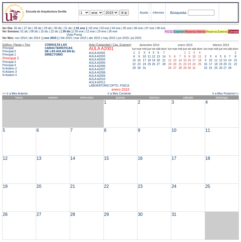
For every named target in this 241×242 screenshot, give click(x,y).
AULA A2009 (97, 75)
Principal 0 (9, 51)
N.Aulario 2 (9, 68)
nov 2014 (21, 37)
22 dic (54, 31)
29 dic (48, 28)
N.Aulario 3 (9, 71)
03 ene (105, 28)
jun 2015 (123, 37)
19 (153, 60)
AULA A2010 (97, 79)
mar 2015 (80, 37)
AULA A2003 (97, 56)
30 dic (58, 28)
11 (149, 56)
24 (144, 64)
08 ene (161, 28)
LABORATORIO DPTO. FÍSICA (109, 85)
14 (164, 56)
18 (149, 60)
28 (164, 64)
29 (134, 67)
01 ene (80, 28)
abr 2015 (94, 37)
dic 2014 (34, 37)
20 (158, 60)
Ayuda (144, 12)
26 (153, 64)
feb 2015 (66, 37)
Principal (8, 48)
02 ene (93, 28)
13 (158, 56)
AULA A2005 (97, 62)
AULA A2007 (97, 69)
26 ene (112, 31)
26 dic (17, 28)
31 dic (68, 28)
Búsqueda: (178, 13)
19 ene (101, 31)
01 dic (24, 31)
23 (139, 64)
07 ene (149, 28)
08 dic (34, 31)
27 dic (28, 28)
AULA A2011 (97, 82)
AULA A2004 (97, 59)
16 (139, 60)
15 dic (44, 31)
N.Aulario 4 (9, 74)
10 (144, 56)
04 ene (116, 28)
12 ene (90, 31)
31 (144, 67)
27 (158, 64)
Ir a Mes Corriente (119, 93)
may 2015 (109, 37)
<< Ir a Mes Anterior (15, 93)
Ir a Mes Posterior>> (225, 93)
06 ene (138, 28)
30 (139, 67)
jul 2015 (136, 37)
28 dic (38, 28)
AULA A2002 (97, 52)
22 (134, 64)
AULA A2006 (97, 66)
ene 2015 (50, 37)
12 (153, 56)
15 (134, 60)
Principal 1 (9, 54)
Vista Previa (42, 34)
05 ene (127, 28)
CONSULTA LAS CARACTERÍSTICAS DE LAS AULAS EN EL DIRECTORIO (60, 49)
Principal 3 (9, 61)
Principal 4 (9, 65)
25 (149, 64)
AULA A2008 (97, 72)
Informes (158, 12)
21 (164, 60)
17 (144, 60)
